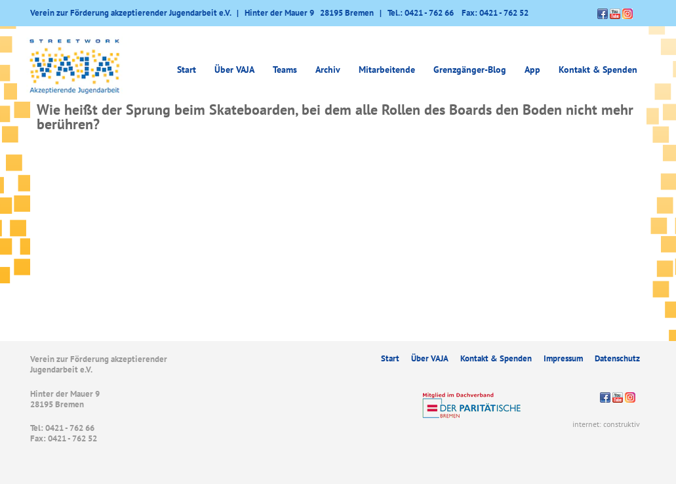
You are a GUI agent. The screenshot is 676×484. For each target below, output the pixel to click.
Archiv (327, 69)
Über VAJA (234, 69)
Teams (285, 69)
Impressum (563, 358)
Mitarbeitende (387, 69)
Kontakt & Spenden (598, 69)
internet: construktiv (606, 424)
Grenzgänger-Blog (469, 69)
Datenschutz (617, 358)
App (532, 69)
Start (186, 69)
